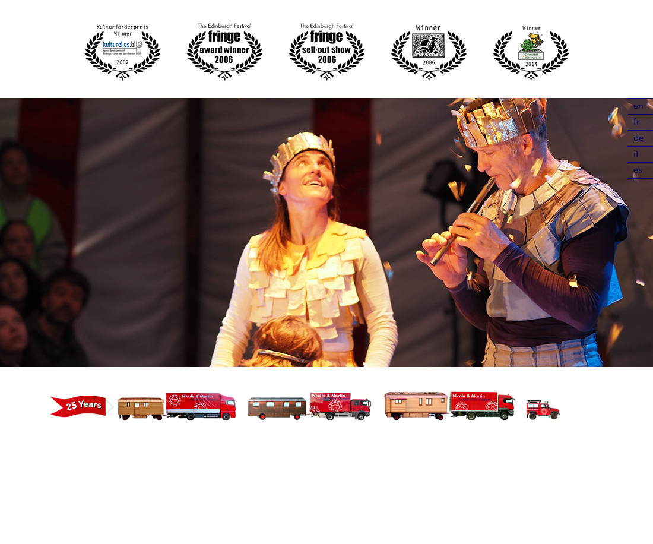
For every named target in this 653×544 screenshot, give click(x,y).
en (638, 106)
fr (636, 122)
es (637, 170)
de (638, 138)
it (635, 154)
